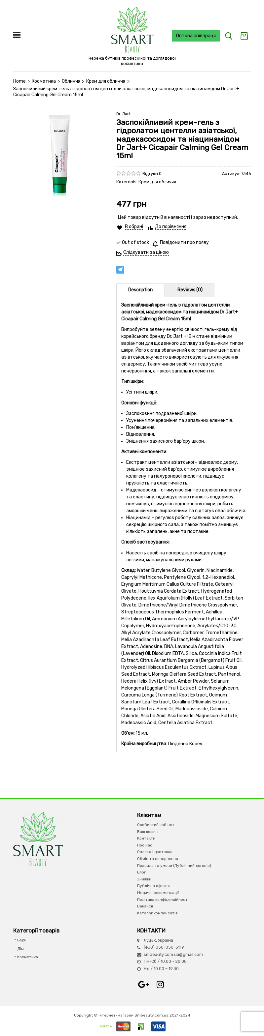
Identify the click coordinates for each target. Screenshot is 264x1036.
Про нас (144, 845)
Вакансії (145, 906)
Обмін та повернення (157, 858)
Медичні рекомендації (158, 892)
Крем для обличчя (105, 81)
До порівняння (170, 226)
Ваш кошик (147, 831)
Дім (20, 948)
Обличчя (71, 81)
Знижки (144, 879)
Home (19, 81)
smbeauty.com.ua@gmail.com (173, 954)
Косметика (44, 81)
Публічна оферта (153, 885)
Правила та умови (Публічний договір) (174, 865)
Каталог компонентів (157, 913)
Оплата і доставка (154, 851)
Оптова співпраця (196, 36)
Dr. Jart (123, 113)
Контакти (146, 838)
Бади (21, 940)
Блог (141, 872)
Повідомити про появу (184, 242)
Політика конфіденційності (163, 899)
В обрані (134, 226)
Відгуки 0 (152, 173)
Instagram (160, 984)
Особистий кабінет (155, 824)
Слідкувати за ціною (146, 252)
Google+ (143, 984)
